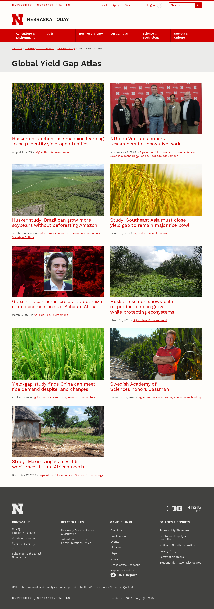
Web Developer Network (105, 587)
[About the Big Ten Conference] (174, 509)
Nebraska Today (48, 19)
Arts (50, 33)
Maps (113, 553)
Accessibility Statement (175, 530)
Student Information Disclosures (180, 562)
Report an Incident (123, 573)
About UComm (25, 538)
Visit (104, 5)
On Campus (119, 33)
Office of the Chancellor (125, 564)
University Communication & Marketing (78, 532)
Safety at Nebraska (172, 556)
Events (114, 541)
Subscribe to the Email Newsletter (26, 555)
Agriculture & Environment (25, 35)
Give (127, 5)
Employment (118, 536)
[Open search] (185, 5)
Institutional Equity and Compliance (174, 538)
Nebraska (17, 48)
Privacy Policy (168, 551)
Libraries (115, 547)
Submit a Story (25, 544)
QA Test (128, 587)
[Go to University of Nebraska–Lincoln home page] (17, 19)
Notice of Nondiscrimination (177, 545)
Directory (116, 530)
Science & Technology (150, 35)
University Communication (39, 48)
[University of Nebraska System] (194, 509)
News (114, 559)
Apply (116, 5)
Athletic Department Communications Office (76, 541)
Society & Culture (181, 35)
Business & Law (91, 33)
